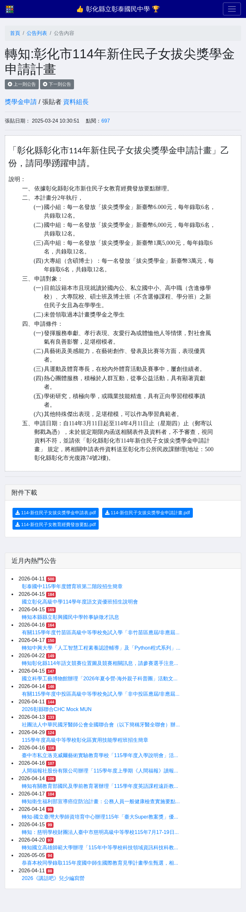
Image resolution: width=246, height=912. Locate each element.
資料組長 (76, 101)
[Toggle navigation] (232, 9)
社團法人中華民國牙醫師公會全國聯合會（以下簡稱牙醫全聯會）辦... (101, 724)
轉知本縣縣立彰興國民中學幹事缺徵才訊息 (70, 617)
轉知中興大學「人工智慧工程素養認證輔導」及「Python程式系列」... (101, 648)
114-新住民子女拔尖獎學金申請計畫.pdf (147, 512)
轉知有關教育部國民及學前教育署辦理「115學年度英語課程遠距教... (100, 786)
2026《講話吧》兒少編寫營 (53, 878)
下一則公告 (57, 84)
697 (105, 121)
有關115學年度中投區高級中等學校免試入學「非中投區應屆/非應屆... (100, 694)
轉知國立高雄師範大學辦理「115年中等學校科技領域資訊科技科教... (100, 847)
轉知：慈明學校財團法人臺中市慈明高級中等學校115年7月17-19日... (100, 832)
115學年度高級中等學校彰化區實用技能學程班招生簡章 (85, 740)
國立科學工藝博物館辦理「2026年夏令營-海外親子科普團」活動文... (99, 678)
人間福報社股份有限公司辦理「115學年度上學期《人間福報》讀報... (100, 770)
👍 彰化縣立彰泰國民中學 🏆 (118, 8)
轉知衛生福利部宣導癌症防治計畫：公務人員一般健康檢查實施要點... (101, 801)
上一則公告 (22, 84)
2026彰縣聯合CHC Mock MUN (57, 709)
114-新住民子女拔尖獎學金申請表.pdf (55, 512)
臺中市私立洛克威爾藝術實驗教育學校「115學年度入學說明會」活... (100, 755)
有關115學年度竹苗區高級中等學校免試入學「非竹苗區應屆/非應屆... (100, 632)
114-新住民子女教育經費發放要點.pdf (55, 524)
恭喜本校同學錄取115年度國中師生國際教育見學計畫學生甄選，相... (100, 863)
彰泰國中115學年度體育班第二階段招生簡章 (72, 586)
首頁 (15, 33)
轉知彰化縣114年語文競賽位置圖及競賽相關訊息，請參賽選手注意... (100, 663)
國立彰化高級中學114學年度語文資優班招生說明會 (80, 601)
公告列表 (37, 33)
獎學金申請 (21, 101)
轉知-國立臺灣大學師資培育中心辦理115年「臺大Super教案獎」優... (100, 817)
